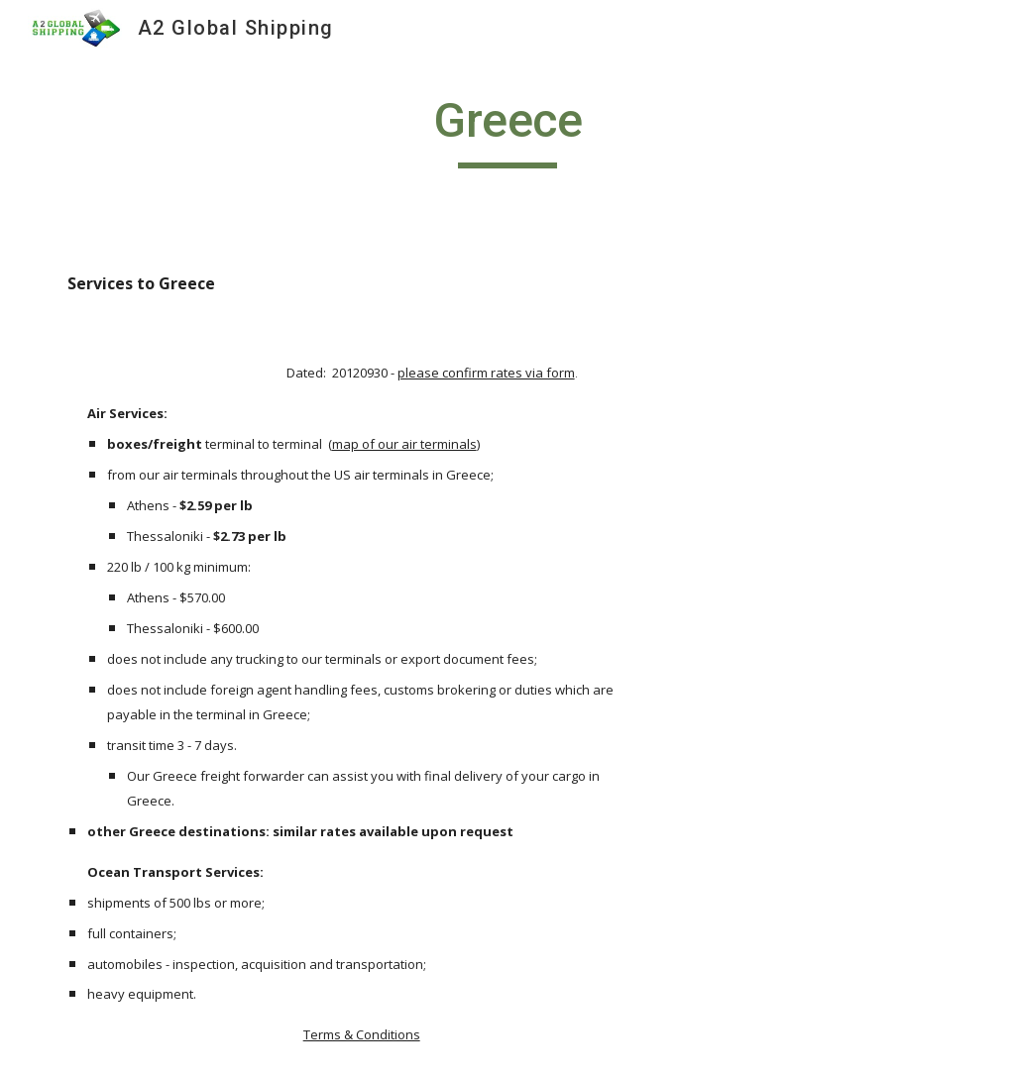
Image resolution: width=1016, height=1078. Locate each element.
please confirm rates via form (486, 372)
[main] (507, 129)
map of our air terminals (404, 444)
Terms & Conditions (361, 1034)
